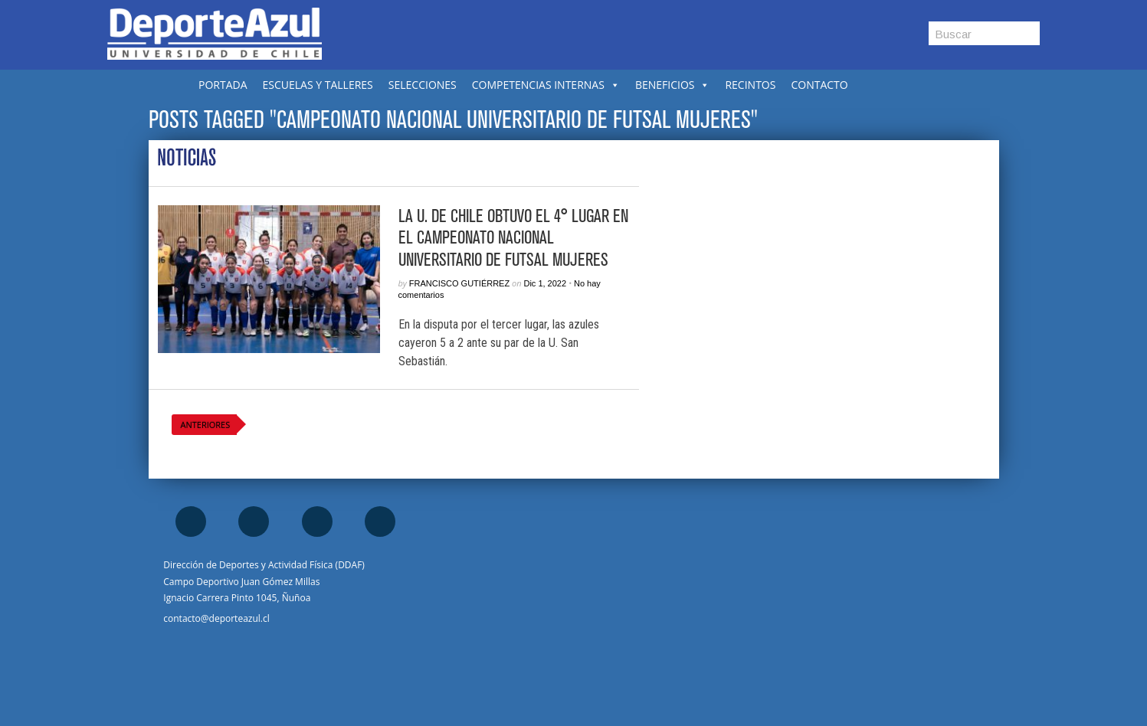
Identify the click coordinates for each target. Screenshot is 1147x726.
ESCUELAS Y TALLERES (318, 84)
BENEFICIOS (672, 84)
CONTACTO (819, 84)
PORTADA (222, 84)
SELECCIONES (422, 84)
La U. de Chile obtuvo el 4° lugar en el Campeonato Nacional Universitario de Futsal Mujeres (513, 238)
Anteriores (206, 424)
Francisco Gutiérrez (459, 283)
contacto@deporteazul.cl (216, 618)
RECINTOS (750, 84)
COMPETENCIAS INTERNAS (546, 84)
